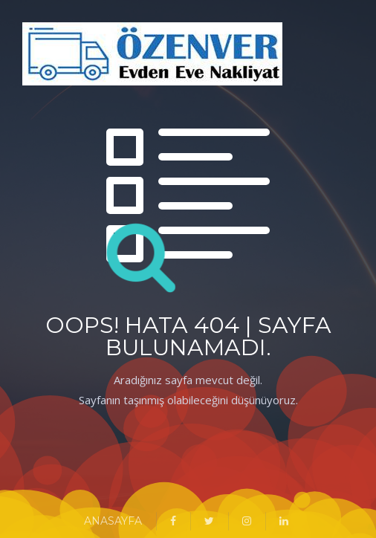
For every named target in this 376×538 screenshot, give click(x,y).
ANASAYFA (113, 521)
